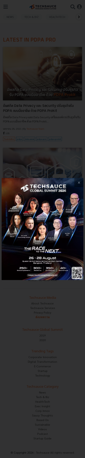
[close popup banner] (78, 182)
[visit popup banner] (42, 229)
